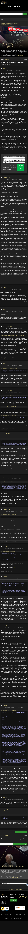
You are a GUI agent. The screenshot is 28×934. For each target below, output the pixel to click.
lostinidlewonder (7, 326)
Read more (20, 55)
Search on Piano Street (20, 844)
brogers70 (5, 576)
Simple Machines (19, 889)
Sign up (14, 900)
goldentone (6, 546)
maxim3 (5, 68)
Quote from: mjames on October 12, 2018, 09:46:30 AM (8, 514)
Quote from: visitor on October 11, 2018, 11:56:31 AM (8, 481)
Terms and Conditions (17, 918)
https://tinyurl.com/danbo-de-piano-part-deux (7, 303)
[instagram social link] (23, 897)
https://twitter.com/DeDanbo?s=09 (6, 304)
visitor (4, 287)
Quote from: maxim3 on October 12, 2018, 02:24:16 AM (8, 395)
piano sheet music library (16, 917)
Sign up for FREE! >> (21, 167)
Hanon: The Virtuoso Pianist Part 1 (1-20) (14, 156)
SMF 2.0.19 (9, 889)
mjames (5, 477)
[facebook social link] (20, 897)
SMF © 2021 (13, 889)
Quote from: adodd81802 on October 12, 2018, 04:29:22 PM (9, 581)
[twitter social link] (26, 897)
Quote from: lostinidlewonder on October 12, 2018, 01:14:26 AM (9, 368)
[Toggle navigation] (26, 2)
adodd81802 (6, 177)
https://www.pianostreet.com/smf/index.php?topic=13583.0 (13, 335)
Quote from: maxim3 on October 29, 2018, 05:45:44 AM (8, 710)
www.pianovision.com (4, 358)
